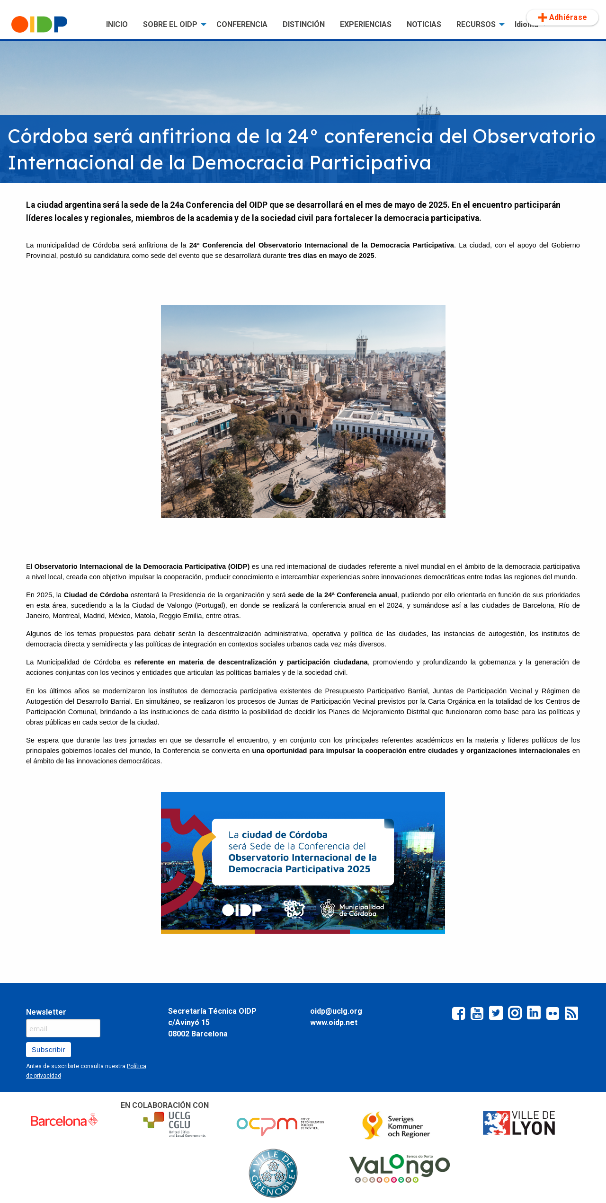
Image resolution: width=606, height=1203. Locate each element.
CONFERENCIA (241, 24)
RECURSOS (476, 24)
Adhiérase (562, 17)
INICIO (117, 24)
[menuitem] (51, 24)
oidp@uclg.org (336, 1011)
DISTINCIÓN (304, 24)
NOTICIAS (424, 24)
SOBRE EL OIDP (170, 24)
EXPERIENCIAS (366, 24)
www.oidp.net (333, 1022)
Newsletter (46, 1012)
